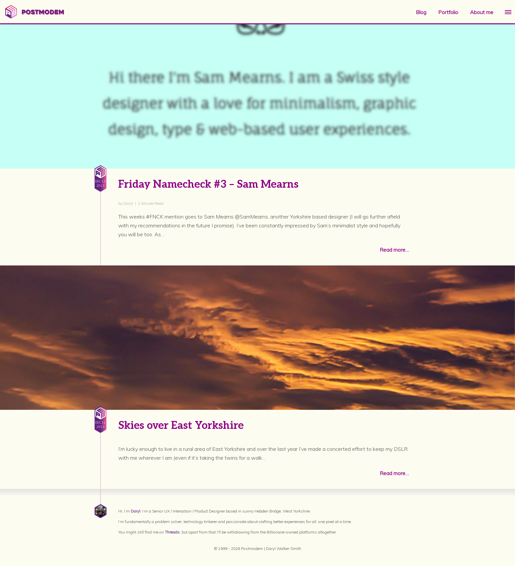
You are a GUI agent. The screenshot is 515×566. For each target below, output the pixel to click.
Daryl (135, 511)
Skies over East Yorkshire (181, 425)
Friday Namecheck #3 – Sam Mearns (208, 184)
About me (481, 12)
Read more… (394, 249)
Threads (172, 532)
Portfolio (448, 12)
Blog (421, 12)
